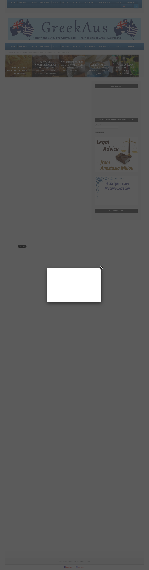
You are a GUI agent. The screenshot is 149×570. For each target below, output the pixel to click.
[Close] (101, 268)
